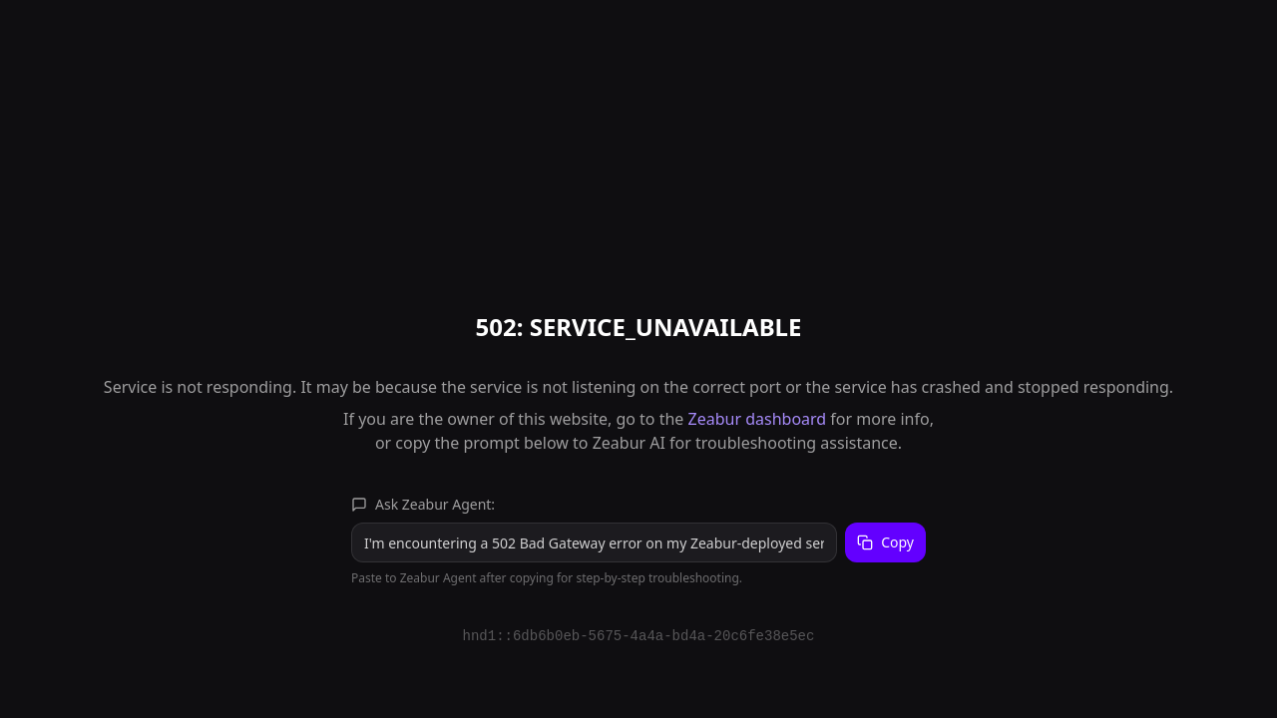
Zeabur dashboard (757, 419)
